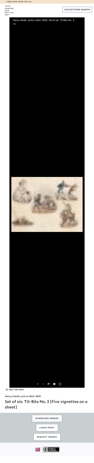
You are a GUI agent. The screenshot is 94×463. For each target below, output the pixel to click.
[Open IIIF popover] (38, 449)
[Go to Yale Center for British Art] (9, 10)
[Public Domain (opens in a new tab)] (51, 449)
